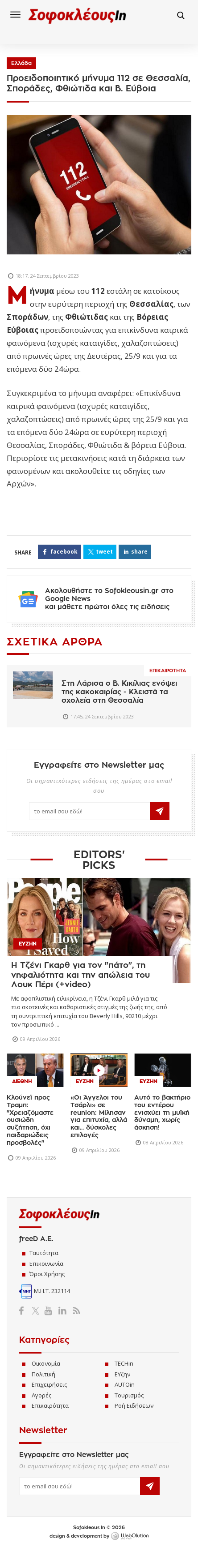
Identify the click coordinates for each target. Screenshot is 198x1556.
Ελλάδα (21, 63)
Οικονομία (46, 1363)
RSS (74, 1310)
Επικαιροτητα (167, 670)
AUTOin (125, 1384)
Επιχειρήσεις (49, 1384)
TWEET (104, 551)
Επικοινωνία (46, 1263)
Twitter (37, 1310)
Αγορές (41, 1395)
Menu (16, 14)
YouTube (49, 1310)
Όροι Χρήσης (47, 1274)
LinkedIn (62, 1310)
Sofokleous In (77, 15)
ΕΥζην (122, 1374)
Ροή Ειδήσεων (134, 1405)
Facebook (24, 1310)
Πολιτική (43, 1374)
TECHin (124, 1363)
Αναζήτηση (184, 15)
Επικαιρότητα (50, 1405)
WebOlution (129, 1536)
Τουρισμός (129, 1395)
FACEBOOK (64, 551)
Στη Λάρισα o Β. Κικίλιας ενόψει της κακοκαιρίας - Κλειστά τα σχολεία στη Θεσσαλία (119, 692)
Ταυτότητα (43, 1253)
